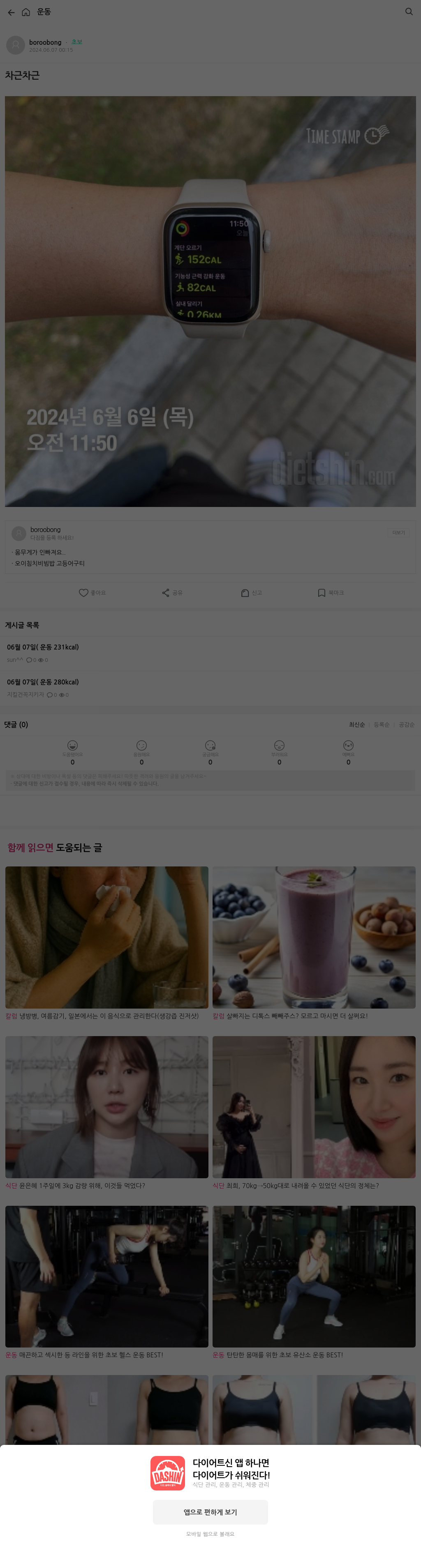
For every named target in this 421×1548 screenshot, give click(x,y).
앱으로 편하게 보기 (210, 1512)
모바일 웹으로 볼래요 (210, 1534)
